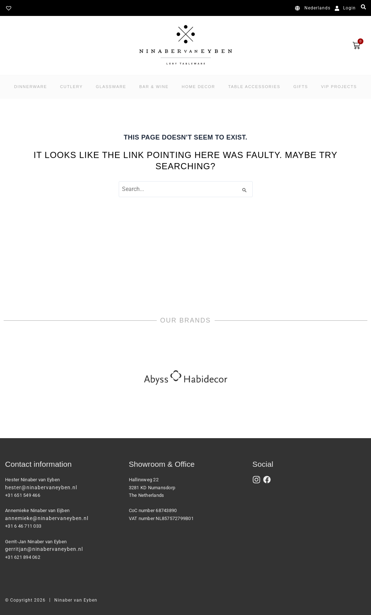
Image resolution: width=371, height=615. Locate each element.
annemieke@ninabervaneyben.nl (46, 518)
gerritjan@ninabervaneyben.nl (44, 549)
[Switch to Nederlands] (314, 8)
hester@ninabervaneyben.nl (41, 487)
